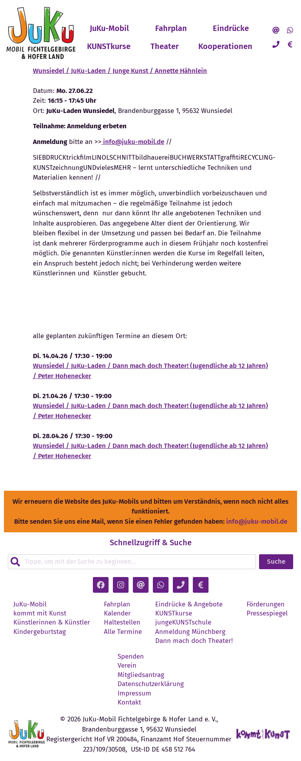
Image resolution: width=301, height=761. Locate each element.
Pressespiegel (267, 613)
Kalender (117, 613)
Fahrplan (171, 28)
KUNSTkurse (109, 46)
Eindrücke (231, 28)
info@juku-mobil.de (133, 142)
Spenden (131, 657)
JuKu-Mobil (109, 28)
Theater (164, 46)
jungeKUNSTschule (183, 622)
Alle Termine (123, 632)
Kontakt (129, 702)
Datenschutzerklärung (151, 684)
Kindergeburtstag (39, 632)
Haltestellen (122, 622)
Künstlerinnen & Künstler (51, 622)
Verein (127, 666)
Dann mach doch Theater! (194, 641)
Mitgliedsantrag (141, 675)
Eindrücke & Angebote (189, 604)
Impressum (134, 693)
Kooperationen (225, 46)
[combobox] (132, 561)
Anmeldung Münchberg (190, 632)
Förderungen (266, 604)
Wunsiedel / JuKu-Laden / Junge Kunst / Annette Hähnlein (120, 71)
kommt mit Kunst (39, 613)
